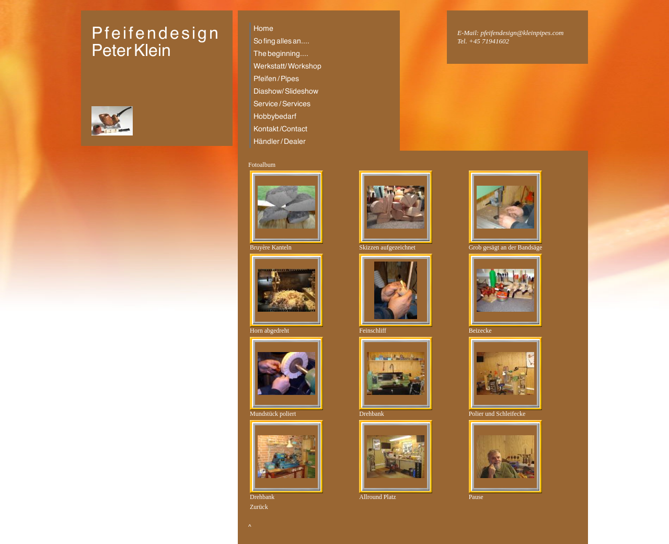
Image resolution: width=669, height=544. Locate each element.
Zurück (259, 507)
